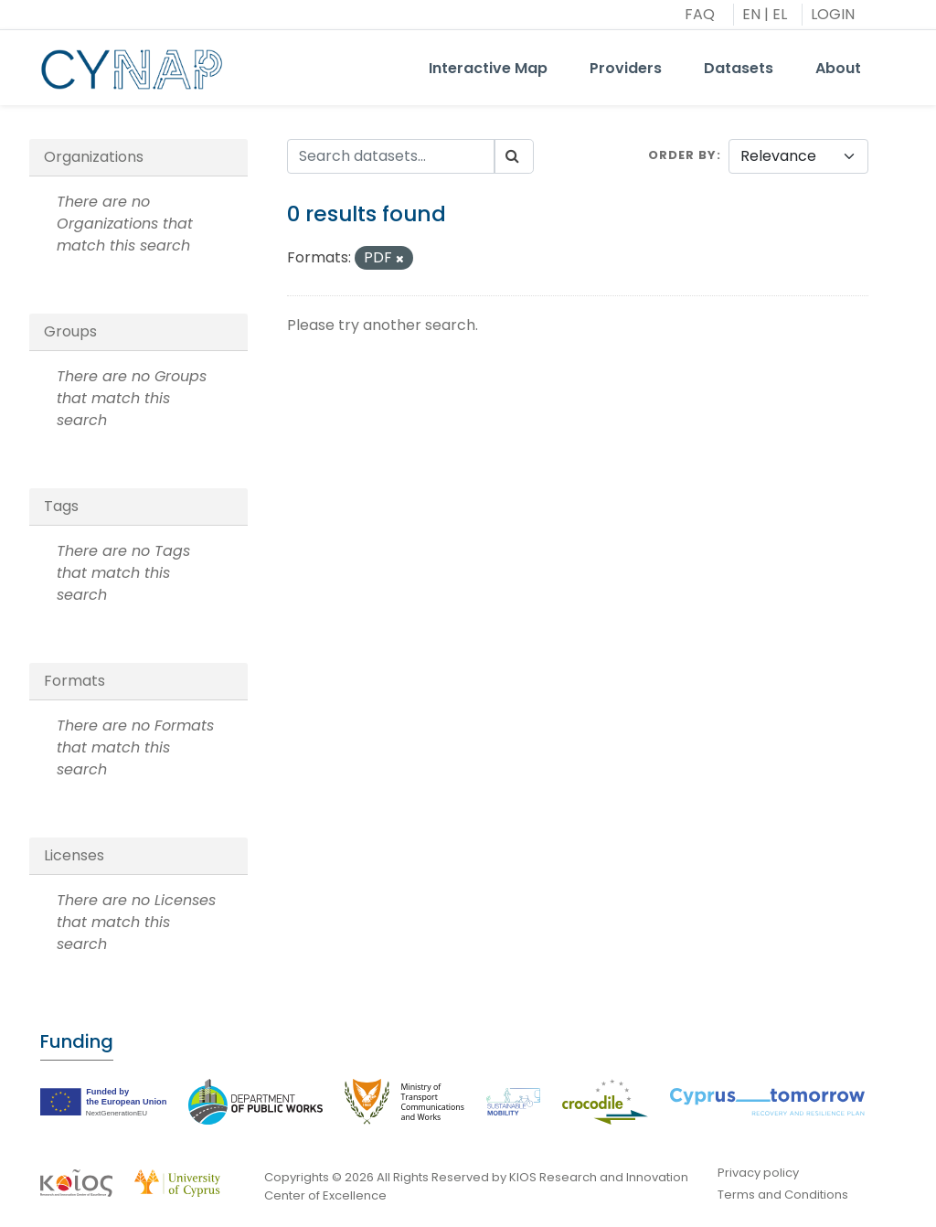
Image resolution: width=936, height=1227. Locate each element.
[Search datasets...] (391, 156)
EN (751, 14)
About (838, 68)
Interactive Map (488, 68)
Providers (626, 68)
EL (779, 14)
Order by (682, 155)
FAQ (700, 14)
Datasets (738, 68)
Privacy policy (758, 1172)
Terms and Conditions (783, 1194)
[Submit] (514, 156)
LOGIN (833, 14)
